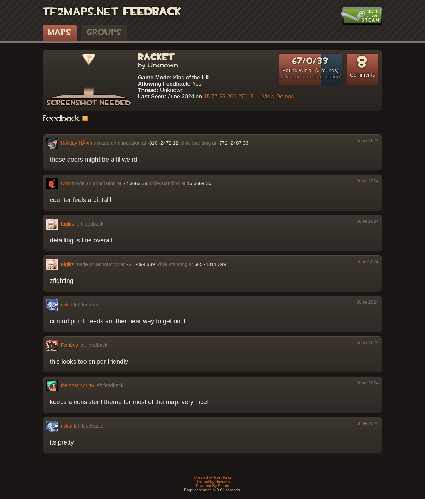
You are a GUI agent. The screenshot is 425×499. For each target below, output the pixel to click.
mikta (66, 304)
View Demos (278, 96)
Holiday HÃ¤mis (78, 142)
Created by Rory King (212, 477)
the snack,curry (77, 385)
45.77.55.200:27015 (229, 96)
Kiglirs (67, 223)
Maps (59, 32)
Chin (66, 183)
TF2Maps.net (81, 12)
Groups (104, 32)
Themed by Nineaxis (212, 481)
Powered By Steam (212, 486)
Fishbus (69, 345)
